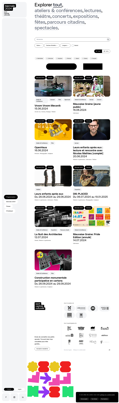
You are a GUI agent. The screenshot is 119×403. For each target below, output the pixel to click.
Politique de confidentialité (79, 350)
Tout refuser (94, 399)
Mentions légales (68, 350)
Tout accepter (84, 399)
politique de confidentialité (107, 395)
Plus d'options (104, 399)
